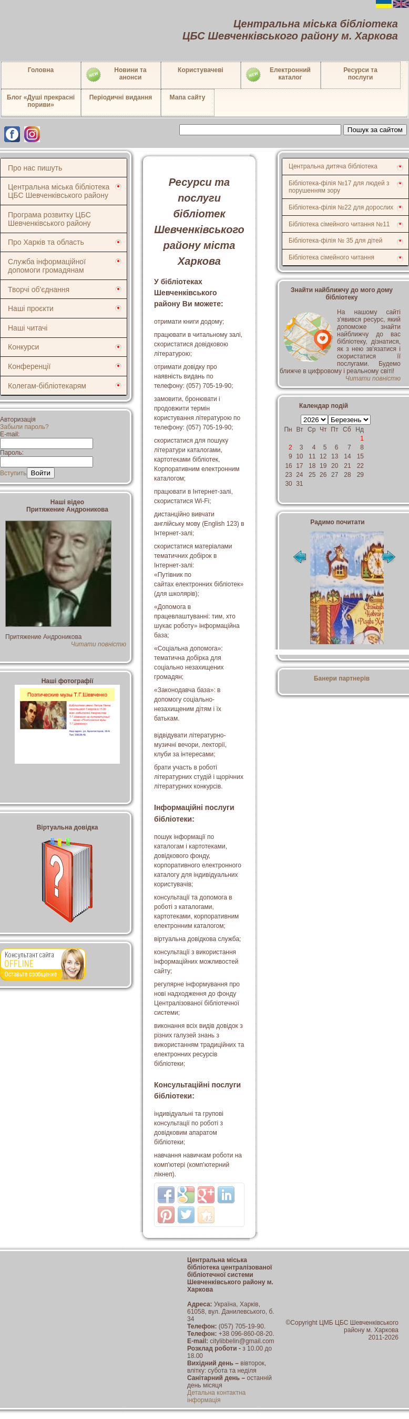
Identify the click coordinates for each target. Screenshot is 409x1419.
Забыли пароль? (24, 427)
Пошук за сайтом (375, 130)
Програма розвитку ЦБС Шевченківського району (49, 219)
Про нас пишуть (35, 168)
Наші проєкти (31, 308)
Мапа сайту (188, 97)
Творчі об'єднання (38, 289)
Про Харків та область (46, 242)
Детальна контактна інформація (216, 1396)
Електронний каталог (278, 74)
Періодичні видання (120, 97)
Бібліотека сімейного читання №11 (339, 224)
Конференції (29, 366)
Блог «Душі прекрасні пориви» (41, 101)
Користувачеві (200, 70)
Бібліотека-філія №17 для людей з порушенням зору (339, 186)
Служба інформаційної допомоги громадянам (47, 265)
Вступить (13, 473)
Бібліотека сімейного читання (331, 257)
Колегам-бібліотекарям (47, 386)
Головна (41, 70)
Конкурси (23, 347)
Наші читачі (27, 328)
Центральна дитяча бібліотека (333, 166)
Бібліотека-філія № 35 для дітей (335, 240)
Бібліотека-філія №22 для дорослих (341, 207)
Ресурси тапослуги (360, 73)
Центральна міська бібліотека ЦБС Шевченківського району (58, 191)
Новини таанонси (116, 74)
